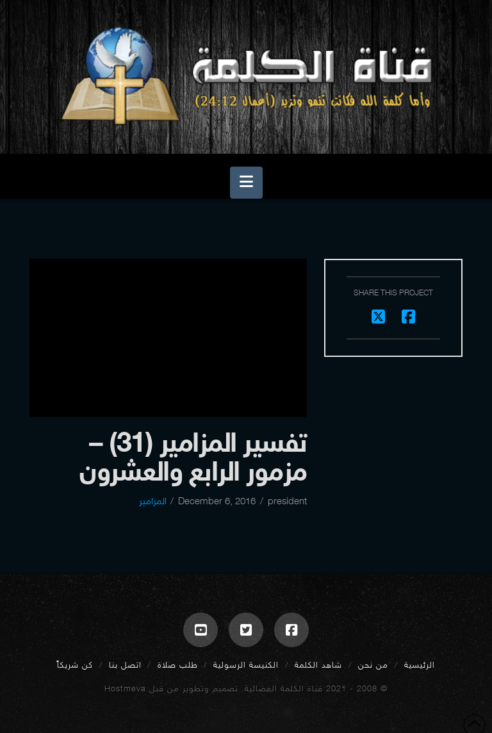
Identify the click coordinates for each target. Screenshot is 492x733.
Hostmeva (125, 688)
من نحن (373, 664)
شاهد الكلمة (318, 664)
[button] (246, 183)
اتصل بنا (125, 664)
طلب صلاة (178, 664)
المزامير (153, 501)
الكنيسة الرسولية (246, 664)
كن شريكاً (75, 664)
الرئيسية (419, 664)
